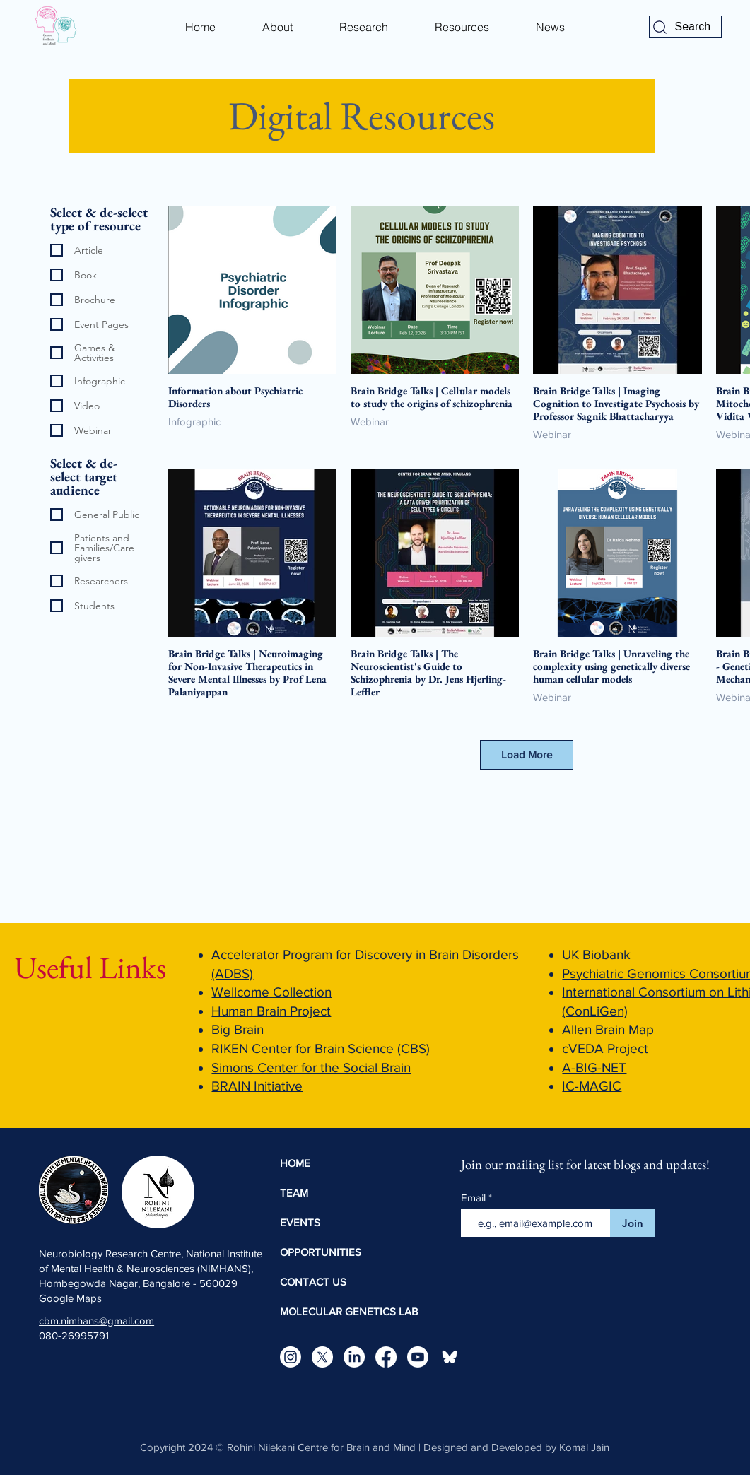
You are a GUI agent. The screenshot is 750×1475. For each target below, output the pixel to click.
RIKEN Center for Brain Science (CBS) (320, 1048)
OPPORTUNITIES (320, 1252)
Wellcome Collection (271, 992)
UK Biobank (596, 954)
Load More (526, 754)
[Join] (632, 1223)
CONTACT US (313, 1282)
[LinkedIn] (354, 1357)
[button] (277, 26)
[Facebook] (386, 1357)
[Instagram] (290, 1357)
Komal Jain (584, 1447)
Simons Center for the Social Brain (311, 1067)
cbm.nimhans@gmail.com (96, 1321)
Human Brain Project (271, 1011)
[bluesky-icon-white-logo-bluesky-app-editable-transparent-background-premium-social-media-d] (449, 1357)
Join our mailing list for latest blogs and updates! (585, 1164)
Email (474, 1197)
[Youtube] (417, 1357)
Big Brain (237, 1029)
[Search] (685, 27)
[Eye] (54, 27)
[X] (322, 1357)
